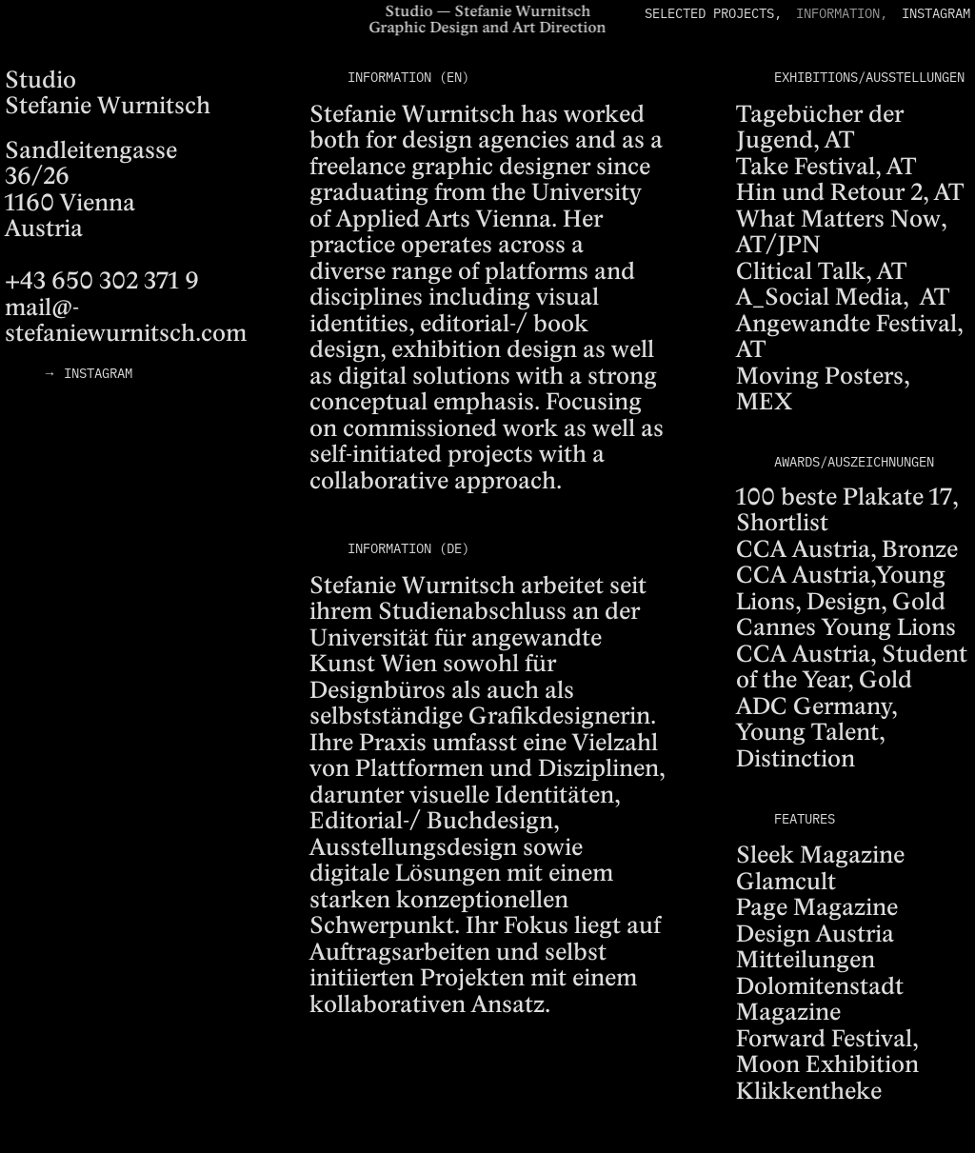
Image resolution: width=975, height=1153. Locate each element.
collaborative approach (432, 482)
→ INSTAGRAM (87, 372)
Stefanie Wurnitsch (412, 116)
